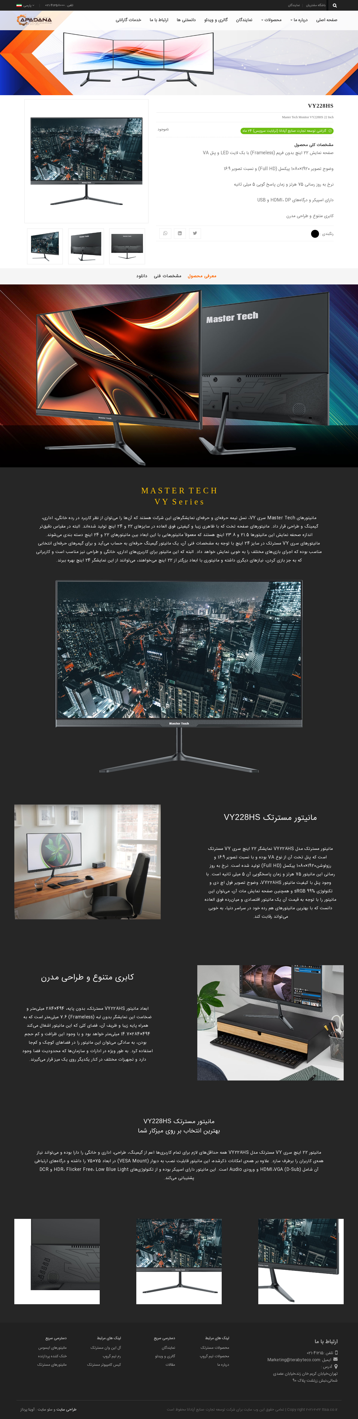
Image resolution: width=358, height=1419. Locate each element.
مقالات (170, 1365)
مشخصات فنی (167, 276)
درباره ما (223, 1365)
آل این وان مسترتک (106, 1348)
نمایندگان (168, 1348)
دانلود (141, 276)
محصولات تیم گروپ (214, 1356)
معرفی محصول (202, 276)
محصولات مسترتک (215, 1348)
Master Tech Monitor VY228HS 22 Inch (308, 117)
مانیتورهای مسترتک (52, 1365)
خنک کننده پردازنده (52, 1356)
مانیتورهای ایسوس (52, 1348)
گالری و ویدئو (165, 1356)
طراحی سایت (66, 1410)
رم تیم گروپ (112, 1356)
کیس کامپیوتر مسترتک (104, 1365)
